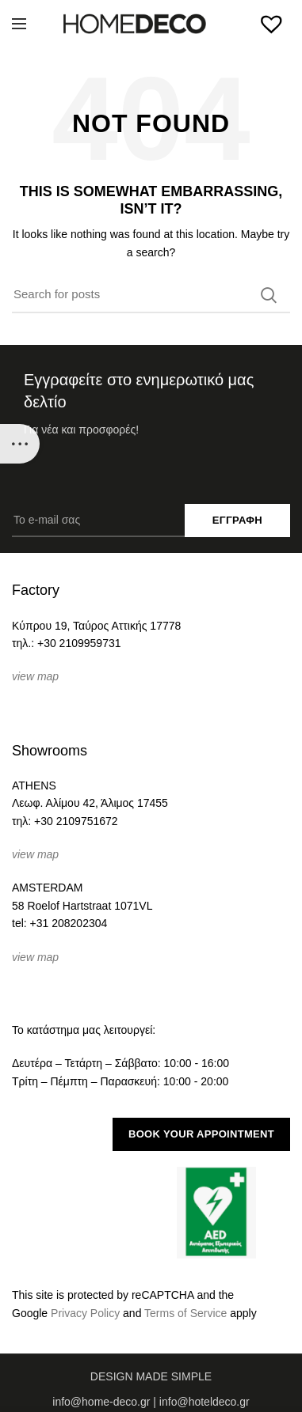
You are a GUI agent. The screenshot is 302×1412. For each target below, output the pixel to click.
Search (269, 295)
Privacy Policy (85, 1313)
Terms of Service (185, 1313)
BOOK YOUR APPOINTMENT (201, 1134)
